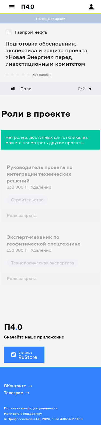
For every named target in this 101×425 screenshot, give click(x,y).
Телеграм (17, 392)
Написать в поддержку (23, 414)
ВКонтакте (18, 386)
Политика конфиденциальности (31, 408)
